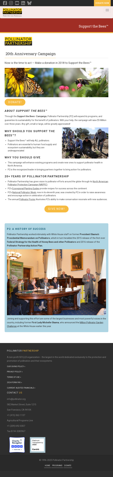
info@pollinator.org (16, 399)
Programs (57, 465)
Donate (67, 465)
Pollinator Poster (27, 199)
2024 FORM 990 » (14, 382)
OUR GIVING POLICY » (16, 366)
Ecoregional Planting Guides (25, 188)
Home (47, 465)
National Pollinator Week (24, 192)
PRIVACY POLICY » (15, 372)
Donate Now (102, 3)
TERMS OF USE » (14, 377)
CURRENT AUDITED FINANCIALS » (21, 388)
